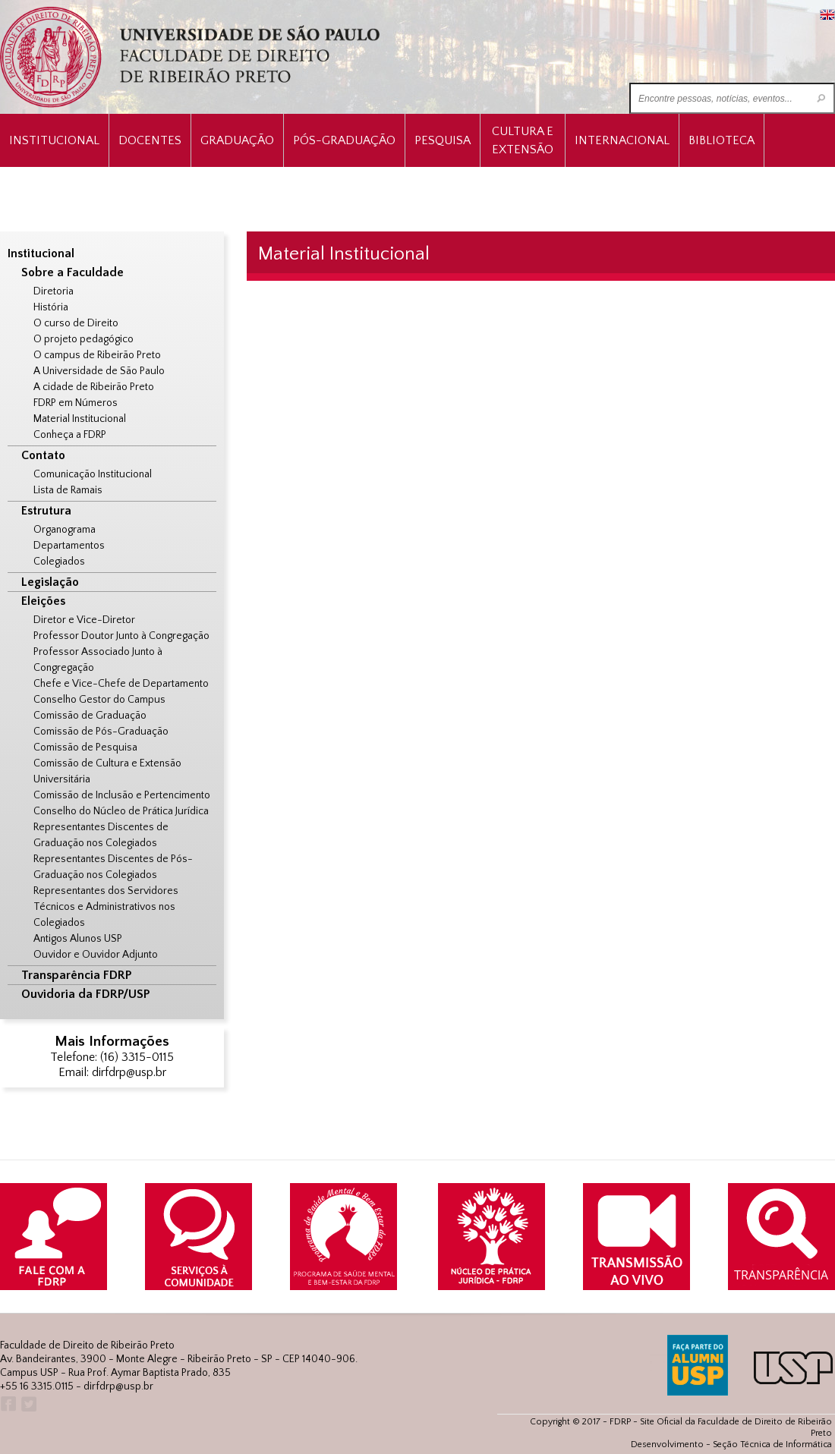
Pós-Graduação (344, 140)
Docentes (149, 140)
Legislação (50, 582)
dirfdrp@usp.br (118, 1386)
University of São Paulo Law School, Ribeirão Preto (191, 57)
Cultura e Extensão (522, 140)
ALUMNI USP (697, 1365)
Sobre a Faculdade (72, 272)
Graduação (237, 140)
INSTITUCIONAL (54, 140)
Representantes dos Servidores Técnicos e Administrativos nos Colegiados (105, 907)
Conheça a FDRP (69, 435)
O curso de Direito (75, 323)
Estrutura (46, 511)
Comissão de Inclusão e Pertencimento (121, 795)
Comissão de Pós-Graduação (101, 731)
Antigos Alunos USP (77, 939)
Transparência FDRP (76, 975)
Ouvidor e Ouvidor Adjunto (95, 955)
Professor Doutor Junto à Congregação (121, 636)
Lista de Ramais (67, 490)
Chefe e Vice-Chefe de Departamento (121, 684)
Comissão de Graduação (90, 716)
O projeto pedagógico (83, 339)
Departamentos (69, 546)
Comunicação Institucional (92, 474)
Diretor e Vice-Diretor (84, 620)
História (50, 307)
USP (793, 1368)
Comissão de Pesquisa (85, 747)
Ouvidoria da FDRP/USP (85, 994)
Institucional (41, 253)
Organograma (64, 530)
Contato (43, 455)
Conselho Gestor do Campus (99, 700)
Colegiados (59, 561)
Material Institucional (79, 419)
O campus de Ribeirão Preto (97, 355)
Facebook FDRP (7, 1404)
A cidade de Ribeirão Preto (93, 387)
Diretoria (53, 291)
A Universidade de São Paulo (99, 371)
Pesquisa (442, 140)
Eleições (43, 601)
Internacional (622, 140)
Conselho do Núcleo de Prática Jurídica (121, 811)
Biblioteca (721, 140)
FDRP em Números (75, 403)
